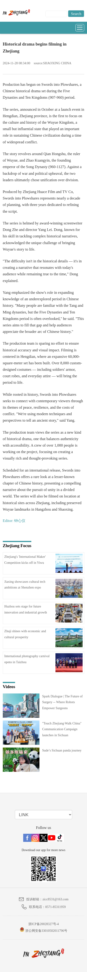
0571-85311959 (55, 907)
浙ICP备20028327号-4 (43, 924)
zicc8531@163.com (55, 899)
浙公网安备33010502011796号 (43, 929)
